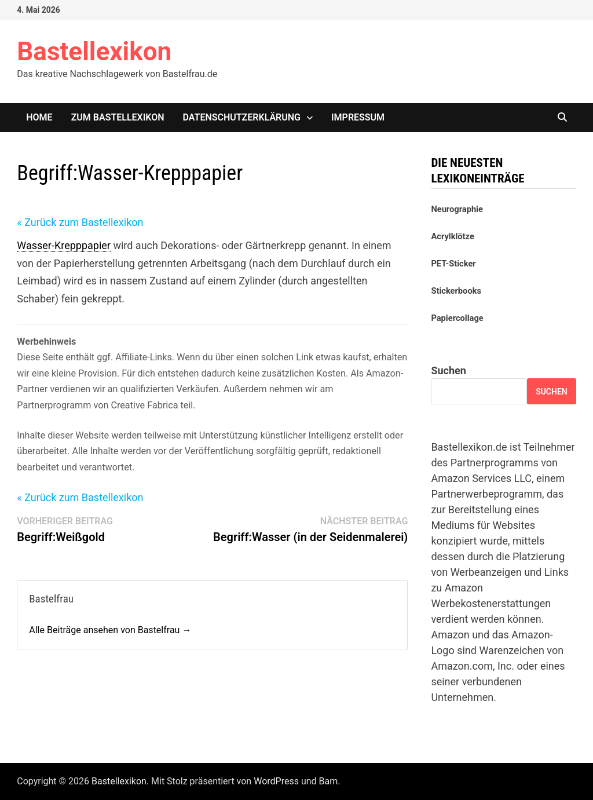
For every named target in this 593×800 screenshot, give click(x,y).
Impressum (358, 117)
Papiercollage (457, 318)
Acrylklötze (452, 236)
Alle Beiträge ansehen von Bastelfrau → (110, 629)
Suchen (448, 370)
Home (39, 117)
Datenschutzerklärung (242, 117)
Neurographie (456, 209)
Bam (328, 781)
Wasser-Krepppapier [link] (64, 245)
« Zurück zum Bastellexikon (80, 222)
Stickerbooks (456, 291)
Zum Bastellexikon (117, 117)
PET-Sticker (453, 263)
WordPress (276, 781)
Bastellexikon (94, 51)
